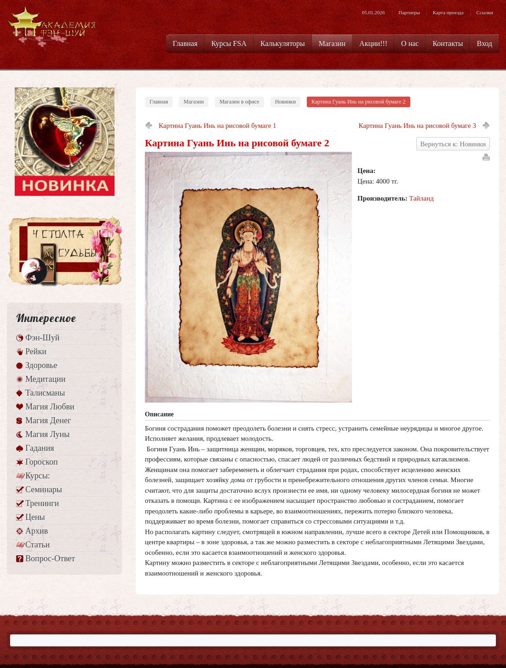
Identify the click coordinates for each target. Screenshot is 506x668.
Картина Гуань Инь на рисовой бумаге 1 (217, 125)
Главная (159, 101)
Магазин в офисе (239, 101)
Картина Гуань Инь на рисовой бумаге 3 (417, 125)
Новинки (285, 101)
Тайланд (421, 198)
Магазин (194, 101)
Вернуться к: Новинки (453, 144)
